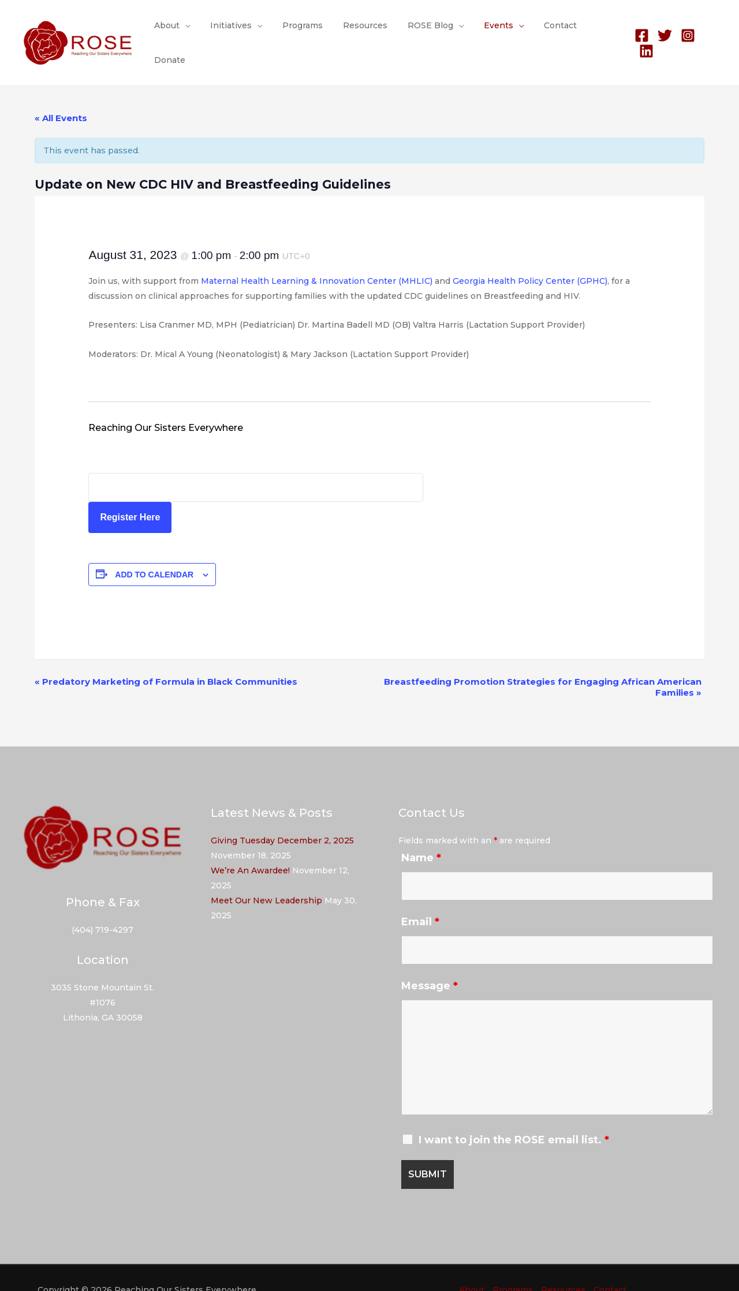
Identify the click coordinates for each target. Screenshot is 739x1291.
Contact (548, 31)
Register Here (130, 493)
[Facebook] (639, 31)
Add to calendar (154, 551)
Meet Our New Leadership (266, 877)
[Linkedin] (708, 31)
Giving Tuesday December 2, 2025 (282, 817)
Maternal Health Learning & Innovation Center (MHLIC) (316, 257)
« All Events (61, 94)
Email (420, 898)
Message (429, 962)
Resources (366, 31)
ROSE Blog (427, 31)
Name (421, 834)
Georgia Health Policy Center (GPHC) (530, 257)
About (179, 31)
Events (491, 31)
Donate (597, 31)
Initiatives (239, 31)
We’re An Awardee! (250, 847)
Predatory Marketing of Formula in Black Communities (166, 657)
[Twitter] (662, 31)
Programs (307, 31)
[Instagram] (685, 31)
